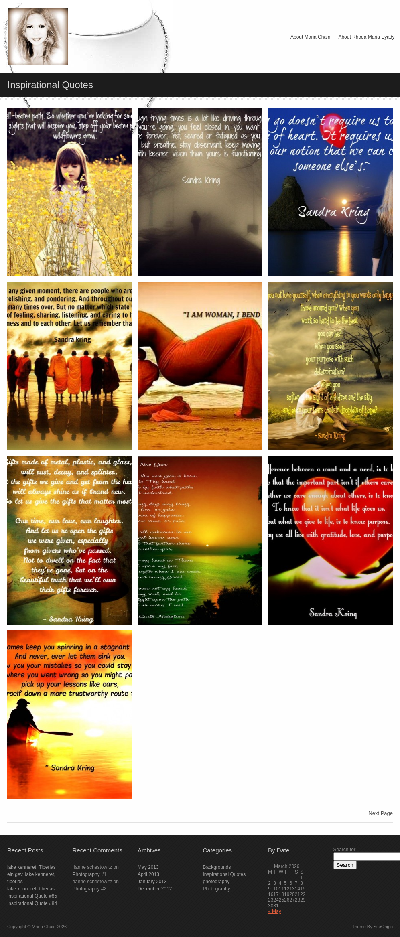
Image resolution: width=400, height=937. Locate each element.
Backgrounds (217, 867)
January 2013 (152, 881)
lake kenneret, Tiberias (31, 867)
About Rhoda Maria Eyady (366, 37)
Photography (216, 889)
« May (274, 911)
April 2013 (148, 874)
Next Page (380, 813)
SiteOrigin (383, 926)
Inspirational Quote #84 (32, 903)
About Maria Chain (310, 37)
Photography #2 (90, 889)
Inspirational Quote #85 (32, 896)
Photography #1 (90, 874)
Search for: (345, 849)
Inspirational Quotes (224, 874)
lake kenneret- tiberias (31, 889)
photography (216, 881)
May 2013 (148, 867)
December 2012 (155, 889)
